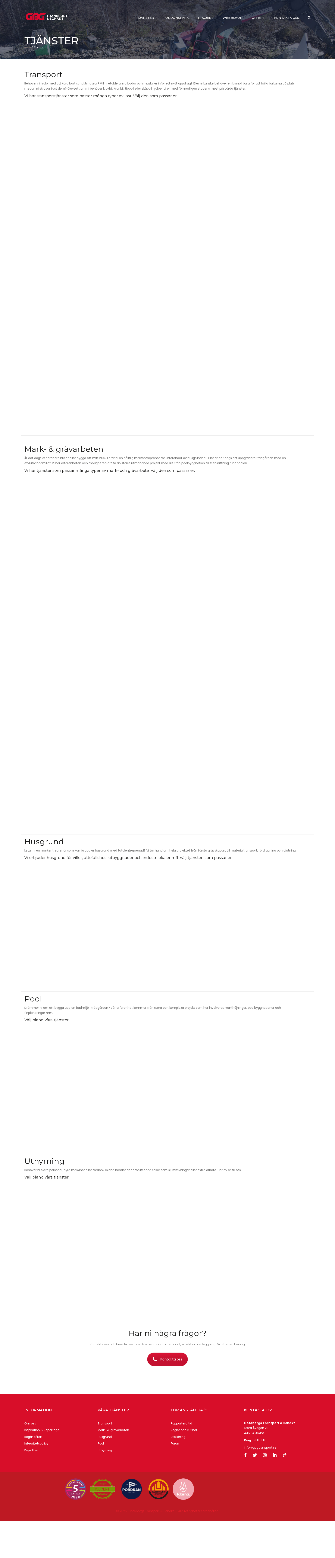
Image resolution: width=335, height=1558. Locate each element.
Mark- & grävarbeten (113, 1467)
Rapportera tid (181, 1460)
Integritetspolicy (36, 1481)
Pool (101, 1481)
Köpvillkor (31, 1487)
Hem (27, 84)
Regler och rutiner (184, 1467)
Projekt (205, 18)
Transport (105, 1460)
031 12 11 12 (259, 1477)
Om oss (30, 1460)
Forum (175, 1481)
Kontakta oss (286, 18)
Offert (258, 18)
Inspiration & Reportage (41, 1467)
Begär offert (33, 1474)
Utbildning (178, 1474)
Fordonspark (176, 18)
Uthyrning (105, 1487)
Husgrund (105, 1474)
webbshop (232, 18)
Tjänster (145, 18)
